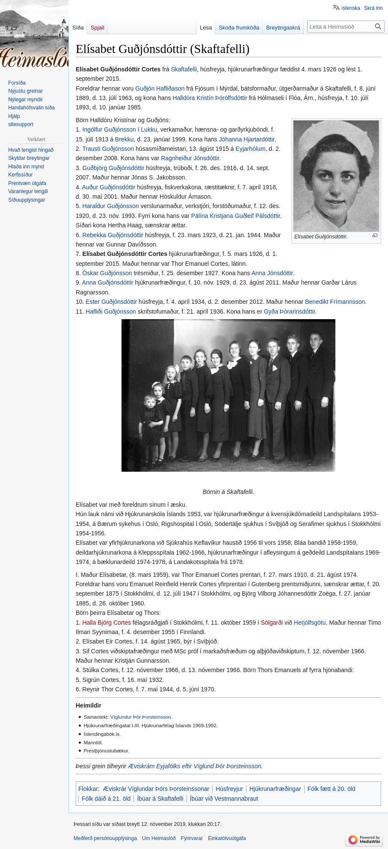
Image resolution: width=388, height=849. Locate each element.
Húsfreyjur (229, 788)
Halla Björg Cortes (107, 622)
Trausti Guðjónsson (108, 148)
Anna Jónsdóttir (272, 273)
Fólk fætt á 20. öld (331, 788)
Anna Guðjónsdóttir (107, 282)
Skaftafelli (184, 69)
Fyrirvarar (192, 838)
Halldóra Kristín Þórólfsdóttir (210, 97)
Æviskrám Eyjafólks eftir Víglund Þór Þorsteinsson (194, 766)
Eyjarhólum (251, 148)
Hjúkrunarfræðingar (275, 788)
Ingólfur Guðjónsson (109, 129)
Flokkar (88, 788)
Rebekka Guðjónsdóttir (113, 235)
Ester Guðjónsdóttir (111, 301)
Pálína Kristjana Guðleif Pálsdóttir (235, 215)
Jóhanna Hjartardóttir (247, 139)
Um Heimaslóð (159, 838)
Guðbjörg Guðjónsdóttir (114, 168)
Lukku (149, 129)
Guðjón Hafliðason (159, 88)
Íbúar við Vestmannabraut (224, 798)
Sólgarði (272, 622)
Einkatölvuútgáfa (227, 838)
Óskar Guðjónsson (107, 273)
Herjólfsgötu (310, 622)
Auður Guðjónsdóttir (109, 187)
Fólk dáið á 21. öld (106, 798)
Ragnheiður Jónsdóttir (190, 158)
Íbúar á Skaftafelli (160, 798)
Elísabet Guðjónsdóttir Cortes (125, 253)
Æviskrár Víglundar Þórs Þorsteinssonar (156, 788)
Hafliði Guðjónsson (111, 311)
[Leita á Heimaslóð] (346, 26)
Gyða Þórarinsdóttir (289, 311)
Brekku (124, 139)
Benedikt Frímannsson (335, 301)
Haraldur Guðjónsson (111, 206)
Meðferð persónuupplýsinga (105, 838)
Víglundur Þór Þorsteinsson (140, 717)
